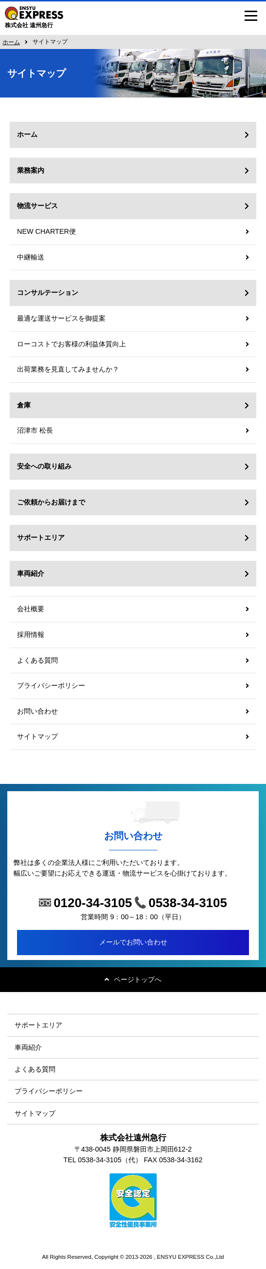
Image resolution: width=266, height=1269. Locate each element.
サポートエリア (41, 537)
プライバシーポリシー (51, 685)
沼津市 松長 (35, 430)
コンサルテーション (47, 292)
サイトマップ (37, 736)
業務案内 (30, 170)
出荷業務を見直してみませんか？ (68, 369)
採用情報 (30, 634)
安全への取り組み (44, 466)
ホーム (11, 42)
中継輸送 (30, 257)
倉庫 (24, 405)
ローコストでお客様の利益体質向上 (71, 344)
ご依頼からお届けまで (51, 502)
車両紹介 (30, 573)
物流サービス (37, 206)
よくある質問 (37, 660)
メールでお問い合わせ (133, 942)
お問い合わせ (37, 711)
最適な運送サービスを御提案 (61, 318)
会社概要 (30, 609)
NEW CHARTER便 (46, 231)
